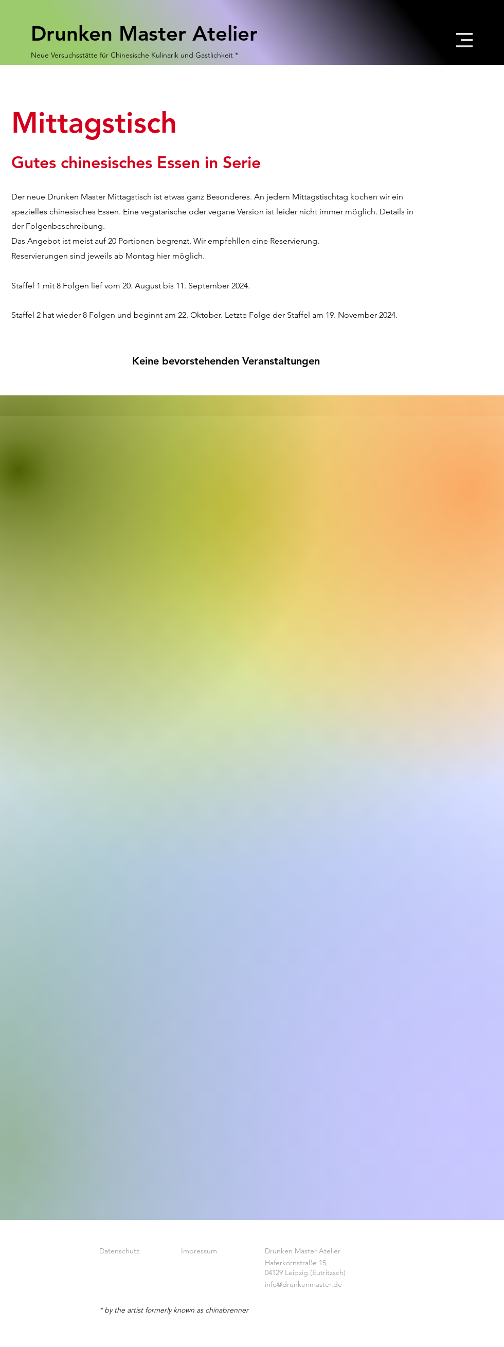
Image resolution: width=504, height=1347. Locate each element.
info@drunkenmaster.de (303, 1284)
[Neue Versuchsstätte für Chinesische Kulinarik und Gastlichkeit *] (135, 55)
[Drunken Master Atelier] (153, 33)
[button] (464, 40)
